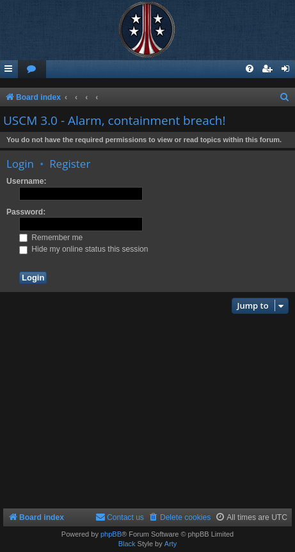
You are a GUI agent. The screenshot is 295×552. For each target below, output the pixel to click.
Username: (26, 181)
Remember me (51, 237)
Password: (25, 211)
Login (20, 163)
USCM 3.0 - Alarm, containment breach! (114, 120)
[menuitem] (32, 69)
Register (69, 163)
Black (127, 544)
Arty (170, 544)
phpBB (111, 534)
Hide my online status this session (83, 249)
